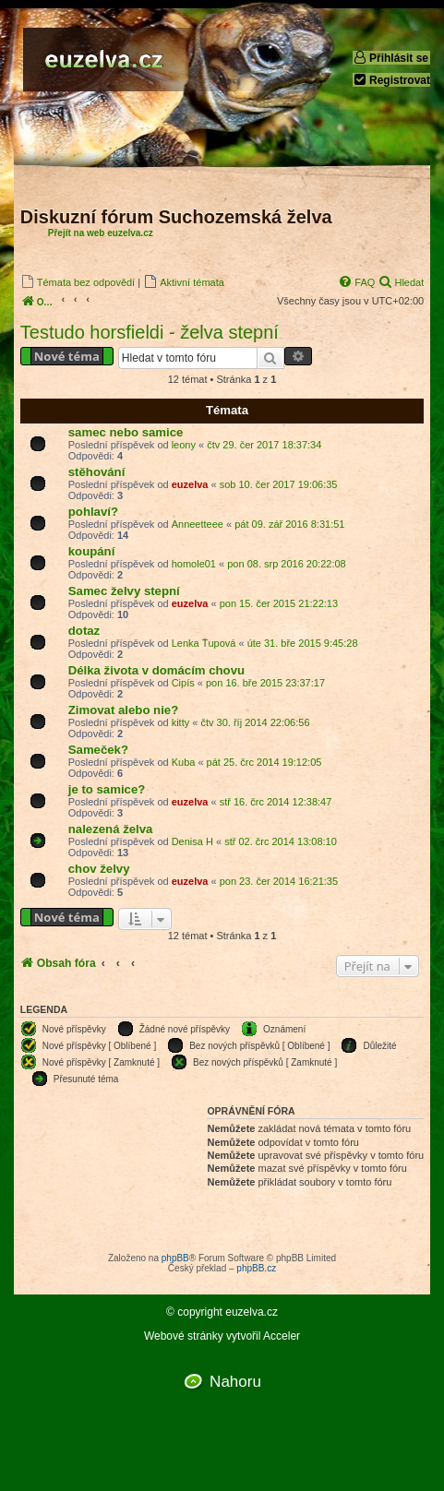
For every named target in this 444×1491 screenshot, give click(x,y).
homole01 (194, 563)
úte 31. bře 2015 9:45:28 (302, 643)
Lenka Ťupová (204, 643)
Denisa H (192, 841)
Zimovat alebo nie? (123, 710)
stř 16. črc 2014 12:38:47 (276, 801)
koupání (91, 551)
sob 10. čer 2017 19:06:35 (279, 484)
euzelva (190, 484)
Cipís (183, 682)
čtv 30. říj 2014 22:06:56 (254, 722)
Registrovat (391, 80)
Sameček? (98, 750)
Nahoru (235, 1381)
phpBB (175, 1258)
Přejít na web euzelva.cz (100, 233)
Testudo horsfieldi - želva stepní (149, 332)
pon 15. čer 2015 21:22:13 (279, 603)
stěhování (97, 472)
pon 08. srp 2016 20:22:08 (286, 563)
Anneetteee (197, 524)
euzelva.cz (251, 1312)
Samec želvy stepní (124, 591)
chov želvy (99, 869)
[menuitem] (77, 282)
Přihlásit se (390, 58)
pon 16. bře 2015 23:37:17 (265, 682)
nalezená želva (110, 829)
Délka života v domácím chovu (156, 670)
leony (184, 444)
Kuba (184, 762)
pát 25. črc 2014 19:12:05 (264, 762)
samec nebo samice (126, 432)
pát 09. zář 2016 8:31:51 (289, 524)
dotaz (84, 631)
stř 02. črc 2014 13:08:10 (280, 841)
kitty (181, 722)
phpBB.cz (256, 1268)
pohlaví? (93, 512)
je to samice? (107, 789)
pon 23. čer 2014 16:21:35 (279, 881)
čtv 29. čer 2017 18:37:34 (264, 444)
